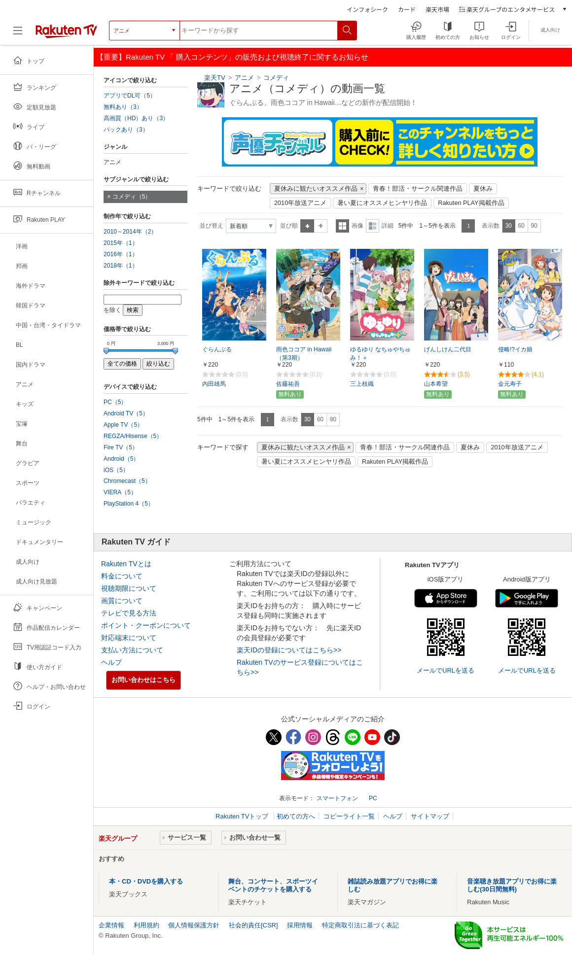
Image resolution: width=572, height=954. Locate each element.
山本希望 (436, 383)
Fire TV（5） (121, 447)
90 (534, 225)
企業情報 (111, 925)
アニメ (244, 77)
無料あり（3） (123, 106)
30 (508, 225)
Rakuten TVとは (126, 564)
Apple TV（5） (123, 424)
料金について (122, 576)
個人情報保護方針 (193, 925)
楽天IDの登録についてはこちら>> (289, 650)
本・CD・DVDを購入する (146, 881)
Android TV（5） (126, 413)
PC (373, 798)
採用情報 (300, 925)
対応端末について (128, 638)
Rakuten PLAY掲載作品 (471, 203)
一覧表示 (342, 226)
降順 (320, 226)
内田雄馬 (214, 383)
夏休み (483, 188)
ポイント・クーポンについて (146, 625)
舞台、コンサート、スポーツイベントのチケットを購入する (273, 885)
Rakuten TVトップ (242, 816)
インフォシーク (367, 9)
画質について (122, 601)
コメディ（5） (131, 196)
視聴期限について (128, 588)
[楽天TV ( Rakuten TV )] (66, 30)
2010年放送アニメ (300, 203)
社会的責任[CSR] (253, 925)
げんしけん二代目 (447, 349)
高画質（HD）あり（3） (136, 118)
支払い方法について (132, 650)
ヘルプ (111, 662)
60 (521, 225)
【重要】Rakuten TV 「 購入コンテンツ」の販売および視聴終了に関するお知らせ (232, 57)
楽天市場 (437, 9)
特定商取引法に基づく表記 (360, 925)
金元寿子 (510, 383)
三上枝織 (362, 383)
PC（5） (115, 402)
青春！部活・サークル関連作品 (418, 188)
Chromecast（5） (127, 480)
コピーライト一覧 (349, 816)
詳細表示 (372, 226)
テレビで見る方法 (128, 613)
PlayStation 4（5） (129, 503)
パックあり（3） (126, 129)
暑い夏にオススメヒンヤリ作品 (382, 203)
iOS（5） (116, 470)
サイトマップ (430, 816)
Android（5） (121, 458)
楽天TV (214, 77)
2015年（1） (121, 242)
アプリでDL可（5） (130, 95)
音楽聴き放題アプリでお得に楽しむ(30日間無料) (512, 885)
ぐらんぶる (217, 349)
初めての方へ (296, 816)
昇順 (307, 226)
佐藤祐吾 (288, 383)
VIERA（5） (120, 492)
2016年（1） (121, 254)
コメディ (276, 77)
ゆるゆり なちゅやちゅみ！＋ (380, 353)
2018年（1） (121, 265)
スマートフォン (337, 798)
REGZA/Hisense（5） (133, 436)
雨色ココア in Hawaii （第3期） (303, 353)
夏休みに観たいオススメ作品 (316, 188)
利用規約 (146, 925)
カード (407, 9)
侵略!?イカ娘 (515, 349)
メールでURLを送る (445, 670)
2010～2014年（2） (130, 231)
